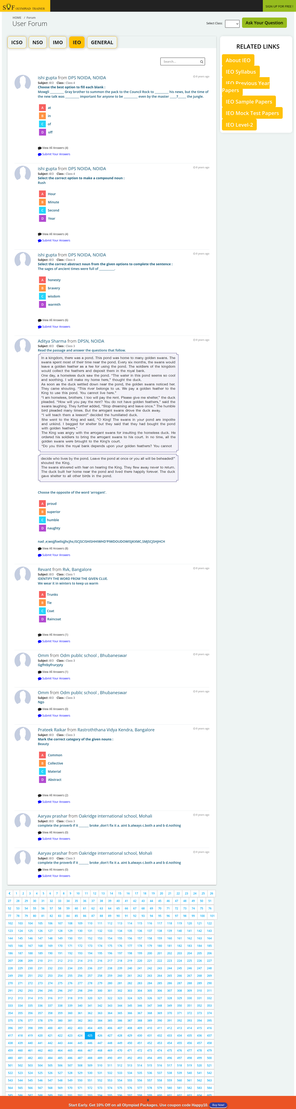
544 (20, 1080)
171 (70, 946)
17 (136, 893)
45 (159, 901)
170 (60, 946)
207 (10, 961)
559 (169, 1080)
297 (70, 991)
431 (149, 1035)
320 (90, 998)
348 (159, 1006)
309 (189, 991)
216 (99, 961)
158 (149, 938)
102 (10, 923)
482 (30, 1058)
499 (199, 1058)
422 (60, 1035)
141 (189, 931)
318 (70, 998)
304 (139, 991)
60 (76, 908)
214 (80, 961)
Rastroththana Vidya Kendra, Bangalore (116, 729)
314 (30, 998)
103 (20, 923)
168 (40, 946)
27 (9, 901)
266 (179, 976)
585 (10, 1095)
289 (199, 983)
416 (209, 1028)
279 (99, 983)
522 (10, 1073)
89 (109, 916)
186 (10, 953)
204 (189, 953)
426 (99, 1035)
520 (199, 1065)
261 (129, 976)
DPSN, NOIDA (91, 341)
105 (40, 923)
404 (90, 1028)
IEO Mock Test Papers (252, 112)
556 (139, 1080)
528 (70, 1073)
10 (78, 893)
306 (159, 991)
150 (70, 938)
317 (60, 998)
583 (199, 1088)
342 (99, 1006)
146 (30, 938)
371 (179, 1013)
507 (70, 1065)
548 (60, 1080)
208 (20, 961)
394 (199, 1021)
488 (90, 1058)
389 (149, 1021)
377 (30, 1021)
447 (99, 1043)
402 (70, 1028)
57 (51, 908)
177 (129, 946)
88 (101, 916)
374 (209, 1013)
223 (169, 961)
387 (129, 1021)
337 (50, 1006)
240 (129, 968)
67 (134, 908)
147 (40, 938)
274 (50, 983)
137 (149, 931)
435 (189, 1035)
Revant (44, 569)
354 (10, 1013)
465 (70, 1050)
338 (60, 1006)
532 (109, 1073)
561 (189, 1080)
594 (99, 1095)
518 (179, 1065)
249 (10, 976)
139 (169, 931)
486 (70, 1058)
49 (193, 901)
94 (151, 916)
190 (50, 953)
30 (34, 901)
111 (99, 923)
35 (76, 901)
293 (30, 991)
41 (126, 901)
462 (40, 1050)
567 (40, 1088)
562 (199, 1080)
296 (60, 991)
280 (109, 983)
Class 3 (70, 346)
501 (10, 1065)
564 (10, 1088)
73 (184, 908)
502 (20, 1065)
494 (149, 1058)
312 (10, 998)
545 (30, 1080)
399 (40, 1028)
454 (169, 1043)
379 (50, 1021)
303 (129, 991)
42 (134, 901)
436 (199, 1035)
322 (109, 998)
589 (50, 1095)
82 (51, 916)
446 (90, 1043)
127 (50, 931)
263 (149, 976)
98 (184, 916)
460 (20, 1050)
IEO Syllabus (241, 71)
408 (129, 1028)
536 (149, 1073)
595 (109, 1095)
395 (209, 1021)
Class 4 (70, 83)
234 (70, 968)
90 (118, 916)
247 (199, 968)
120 (189, 923)
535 (139, 1073)
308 (179, 991)
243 (159, 968)
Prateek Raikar (52, 729)
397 (20, 1028)
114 (129, 923)
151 (80, 938)
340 (80, 1006)
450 (129, 1043)
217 (109, 961)
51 (210, 901)
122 (209, 923)
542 (209, 1073)
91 (126, 916)
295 (50, 991)
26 (211, 893)
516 (159, 1065)
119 (179, 923)
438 (10, 1043)
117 (159, 923)
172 (80, 946)
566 (30, 1088)
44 (151, 901)
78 (18, 916)
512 (120, 1065)
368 (149, 1013)
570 (70, 1088)
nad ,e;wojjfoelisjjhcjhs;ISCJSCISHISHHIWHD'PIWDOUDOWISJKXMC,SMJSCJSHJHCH (123, 446)
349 (169, 1006)
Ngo (41, 702)
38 (101, 901)
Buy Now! (218, 1105)
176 (120, 946)
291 (10, 991)
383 (90, 1021)
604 (199, 1095)
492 (129, 1058)
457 (199, 1043)
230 (30, 968)
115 (139, 923)
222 (159, 961)
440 (30, 1043)
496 (169, 1058)
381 (70, 1021)
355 (20, 1013)
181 (169, 946)
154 (109, 938)
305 (149, 991)
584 (209, 1088)
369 (159, 1013)
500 (209, 1058)
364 (109, 1013)
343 (109, 1006)
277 (80, 983)
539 (179, 1073)
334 (20, 1006)
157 (139, 938)
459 (10, 1050)
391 (169, 1021)
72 (176, 908)
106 (50, 923)
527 (60, 1073)
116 (149, 923)
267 (189, 976)
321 (99, 998)
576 (129, 1088)
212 (60, 961)
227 (209, 961)
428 (120, 1035)
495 (159, 1058)
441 (40, 1043)
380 (60, 1021)
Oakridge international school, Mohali (115, 816)
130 (80, 931)
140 (179, 931)
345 (129, 1006)
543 (10, 1080)
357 (40, 1013)
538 (169, 1073)
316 (50, 998)
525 (40, 1073)
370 (169, 1013)
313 (20, 998)
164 (209, 938)
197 (120, 953)
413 (179, 1028)
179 (149, 946)
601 (169, 1095)
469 (109, 1050)
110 (90, 923)
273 (40, 983)
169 (50, 946)
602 (179, 1095)
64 (109, 908)
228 (10, 968)
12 (94, 893)
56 (43, 908)
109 (80, 923)
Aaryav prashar (53, 816)
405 (99, 1028)
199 (139, 953)
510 (99, 1065)
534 (129, 1073)
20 (161, 893)
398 (30, 1028)
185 (209, 946)
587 (30, 1095)
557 (149, 1080)
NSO (37, 42)
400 (50, 1028)
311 (209, 991)
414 (189, 1028)
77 (9, 916)
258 (99, 976)
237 (99, 968)
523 (20, 1073)
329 (179, 998)
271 (20, 983)
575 (120, 1088)
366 (129, 1013)
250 (20, 976)
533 (120, 1073)
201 (159, 953)
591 (70, 1095)
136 (139, 931)
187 (20, 953)
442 (50, 1043)
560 (179, 1080)
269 (209, 976)
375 (10, 1021)
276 (70, 983)
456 (189, 1043)
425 (90, 1035)
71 (168, 908)
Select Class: (215, 23)
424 (80, 1035)
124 (20, 931)
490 (109, 1058)
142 (199, 931)
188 (30, 953)
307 (169, 991)
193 (80, 953)
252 (40, 976)
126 (40, 931)
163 (199, 938)
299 (90, 991)
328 (169, 998)
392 (179, 1021)
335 (30, 1006)
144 (10, 938)
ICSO (17, 42)
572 (90, 1088)
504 (40, 1065)
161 (179, 938)
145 (20, 938)
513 (129, 1065)
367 (139, 1013)
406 (109, 1028)
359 (60, 1013)
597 (129, 1095)
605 (209, 1095)
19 (153, 893)
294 (40, 991)
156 (129, 938)
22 (178, 893)
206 (209, 953)
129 (70, 931)
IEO (77, 42)
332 (209, 998)
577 (139, 1088)
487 (80, 1058)
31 (43, 901)
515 (149, 1065)
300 (99, 991)
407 (120, 1028)
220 (139, 961)
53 (18, 908)
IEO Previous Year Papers (245, 86)
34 (68, 901)
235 (80, 968)
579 (159, 1088)
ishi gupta (47, 77)
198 (129, 953)
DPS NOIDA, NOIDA (87, 77)
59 (68, 908)
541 (199, 1073)
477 (189, 1050)
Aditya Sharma (52, 341)
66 (126, 908)
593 (90, 1095)
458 (209, 1043)
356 (30, 1013)
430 (139, 1035)
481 (20, 1058)
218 (120, 961)
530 (90, 1073)
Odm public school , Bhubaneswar (93, 655)
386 (120, 1021)
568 (50, 1088)
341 (90, 1006)
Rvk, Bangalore (77, 569)
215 (90, 961)
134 (120, 931)
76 (210, 908)
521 (209, 1065)
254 (60, 976)
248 (209, 968)
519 (189, 1065)
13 (103, 893)
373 (199, 1013)
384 (99, 1021)
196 (109, 953)
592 (80, 1095)
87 (93, 916)
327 (159, 998)
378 (40, 1021)
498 (189, 1058)
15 (119, 893)
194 (90, 953)
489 (99, 1058)
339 (70, 1006)
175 (109, 946)
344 (120, 1006)
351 (189, 1006)
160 (169, 938)
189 (40, 953)
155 (120, 938)
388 (139, 1021)
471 (129, 1050)
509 (90, 1065)
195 (99, 953)
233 (60, 968)
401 (60, 1028)
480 (10, 1058)
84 (68, 916)
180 (159, 946)
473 (149, 1050)
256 (80, 976)
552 (99, 1080)
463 (50, 1050)
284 (149, 983)
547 (50, 1080)
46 (168, 901)
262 (139, 976)
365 (120, 1013)
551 (90, 1080)
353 (209, 1006)
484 (50, 1058)
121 (199, 923)
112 (109, 923)
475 (169, 1050)
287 (179, 983)
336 (40, 1006)
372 (189, 1013)
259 (109, 976)
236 (90, 968)
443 (60, 1043)
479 (209, 1050)
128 (60, 931)
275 (60, 983)
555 (129, 1080)
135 (129, 931)
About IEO (238, 60)
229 (20, 968)
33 (59, 901)
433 (169, 1035)
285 (159, 983)
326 (149, 998)
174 (99, 946)
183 (189, 946)
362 (90, 1013)
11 (86, 893)
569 (60, 1088)
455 (179, 1043)
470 (120, 1050)
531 (99, 1073)
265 (169, 976)
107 (60, 923)
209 (30, 961)
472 (139, 1050)
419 (30, 1035)
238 (109, 968)
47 (176, 901)
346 (139, 1006)
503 (30, 1065)
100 (202, 916)
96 (168, 916)
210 (40, 961)
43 (143, 901)
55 (34, 908)
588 (40, 1095)
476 (179, 1050)
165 (10, 946)
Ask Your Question (264, 22)
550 (80, 1080)
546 (40, 1080)
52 (9, 908)
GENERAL (102, 42)
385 (109, 1021)
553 (109, 1080)
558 (159, 1080)
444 (70, 1043)
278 (90, 983)
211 (50, 961)
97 (176, 916)
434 (179, 1035)
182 (179, 946)
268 (199, 976)
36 (84, 901)
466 (80, 1050)
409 (139, 1028)
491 (120, 1058)
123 (10, 931)
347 (149, 1006)
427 (109, 1035)
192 (70, 953)
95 (159, 916)
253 (50, 976)
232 (50, 968)
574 (109, 1088)
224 (179, 961)
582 (189, 1088)
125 (30, 931)
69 (151, 908)
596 (120, 1095)
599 (149, 1095)
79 (26, 916)
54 (26, 908)
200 (149, 953)
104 (30, 923)
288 (189, 983)
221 (149, 961)
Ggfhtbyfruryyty (50, 665)
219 (129, 961)
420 (40, 1035)
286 (169, 983)
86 (84, 916)
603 (189, 1095)
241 (139, 968)
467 (90, 1050)
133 (109, 931)
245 (179, 968)
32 (51, 901)
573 (99, 1088)
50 (201, 901)
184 (199, 946)
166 (20, 946)
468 (99, 1050)
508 (80, 1065)
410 (149, 1028)
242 (149, 968)
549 (70, 1080)
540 (189, 1073)
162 (189, 938)
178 (139, 946)
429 (129, 1035)
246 (189, 968)
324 (129, 998)
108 (70, 923)
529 (80, 1073)
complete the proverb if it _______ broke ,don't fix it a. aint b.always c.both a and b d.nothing (109, 825)
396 (10, 1028)
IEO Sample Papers (249, 101)
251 (30, 976)
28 (18, 901)
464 (60, 1050)
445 (80, 1043)
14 (111, 893)
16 (128, 893)
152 (90, 938)
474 (159, 1050)
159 (159, 938)
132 (99, 931)
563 (209, 1080)
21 (169, 893)
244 (169, 968)
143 (209, 931)
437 (209, 1035)
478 (199, 1050)
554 (120, 1080)
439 (20, 1043)
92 (134, 916)
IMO (58, 42)
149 (60, 938)
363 (99, 1013)
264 (159, 976)
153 (99, 938)
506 (60, 1065)
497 (179, 1058)
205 (199, 953)
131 (90, 931)
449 (120, 1043)
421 (50, 1035)
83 (59, 916)
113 (120, 923)
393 (189, 1021)
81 (43, 916)
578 (149, 1088)
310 (199, 991)
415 (199, 1028)
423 (70, 1035)
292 (20, 991)
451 (139, 1043)
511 (109, 1065)
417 (10, 1035)
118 (169, 923)
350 (179, 1006)
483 (40, 1058)
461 (30, 1050)
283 (139, 983)
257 (90, 976)
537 (159, 1073)
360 (70, 1013)
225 (189, 961)
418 (20, 1035)
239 (120, 968)
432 (159, 1035)
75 (201, 908)
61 (84, 908)
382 (80, 1021)
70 (159, 908)
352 (199, 1006)
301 (109, 991)
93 (143, 916)
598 (139, 1095)
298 (80, 991)
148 (50, 938)
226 (199, 961)
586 (20, 1095)
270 (10, 983)
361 (80, 1013)
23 (186, 893)
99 (193, 916)
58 (59, 908)
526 (50, 1073)
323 (120, 998)
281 (120, 983)
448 (109, 1043)
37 (93, 901)
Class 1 (70, 574)
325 (139, 998)
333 (10, 1006)
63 (101, 908)
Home (17, 18)
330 (189, 998)
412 (169, 1028)
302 (120, 991)
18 (144, 893)
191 (60, 953)
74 (193, 908)
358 (50, 1013)
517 (169, 1065)
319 (80, 998)
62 (93, 908)
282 (129, 983)
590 (60, 1095)
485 (60, 1058)
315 (40, 998)
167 (30, 946)
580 (169, 1088)
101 (212, 916)
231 (40, 968)
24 (194, 893)
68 (143, 908)
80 (34, 916)
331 (199, 998)
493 (139, 1058)
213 (70, 961)
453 (159, 1043)
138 (159, 931)
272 (30, 983)
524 (30, 1073)
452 (149, 1043)
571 (80, 1088)
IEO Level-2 (239, 124)
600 (159, 1095)
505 (50, 1065)
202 (169, 953)
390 (159, 1021)
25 (203, 893)
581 (179, 1088)
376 (20, 1021)
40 (118, 901)
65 (118, 908)
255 (70, 976)
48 (184, 901)
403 (80, 1028)
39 (109, 901)
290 (209, 983)
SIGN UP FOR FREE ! (279, 6)
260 (120, 976)
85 (76, 916)
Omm (43, 655)
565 (20, 1088)
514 (139, 1065)
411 (159, 1028)
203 (179, 953)
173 (90, 946)
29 (26, 901)
